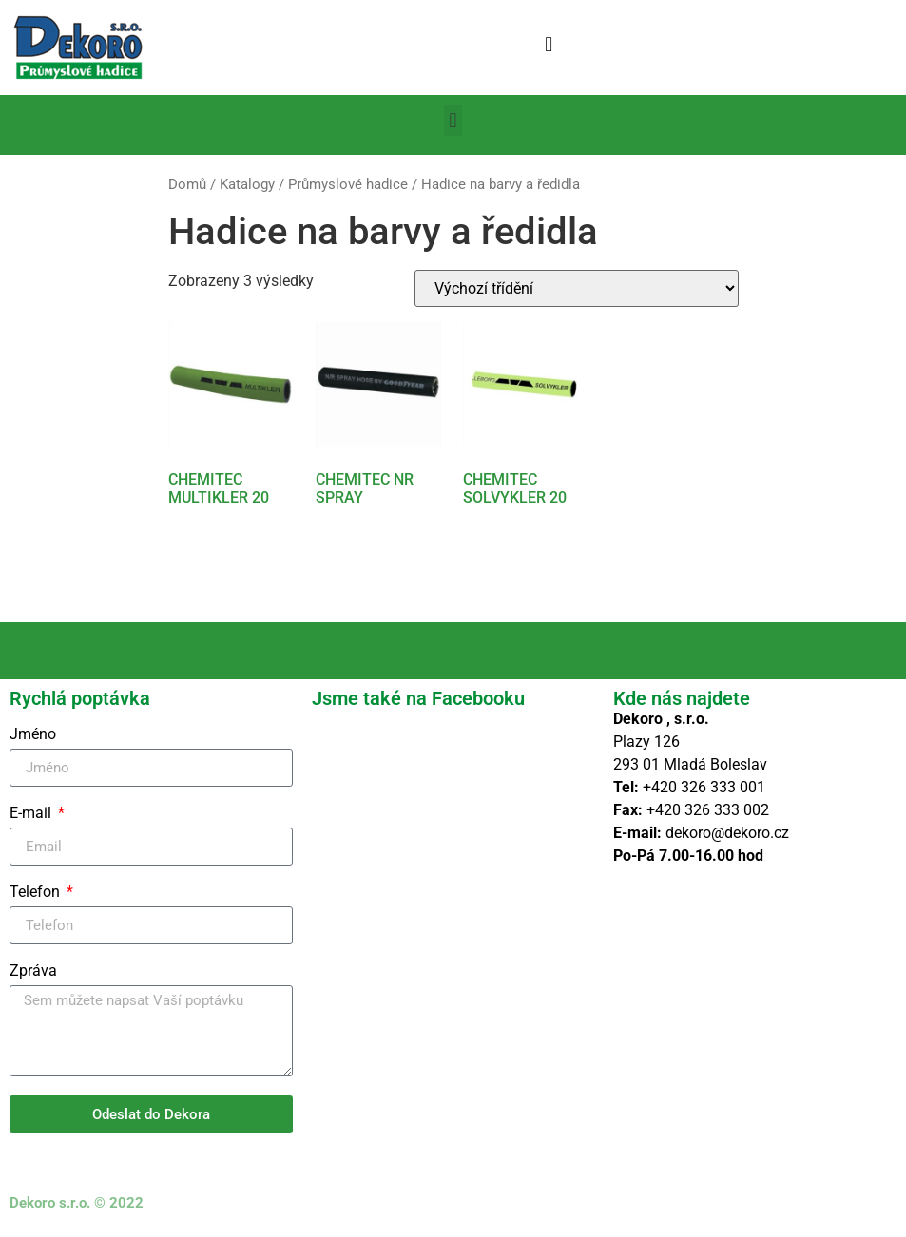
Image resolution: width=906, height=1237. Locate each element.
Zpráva (33, 971)
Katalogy (247, 184)
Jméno (33, 735)
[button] (549, 44)
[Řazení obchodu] (576, 288)
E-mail (32, 814)
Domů (187, 184)
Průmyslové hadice (348, 184)
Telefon (37, 893)
